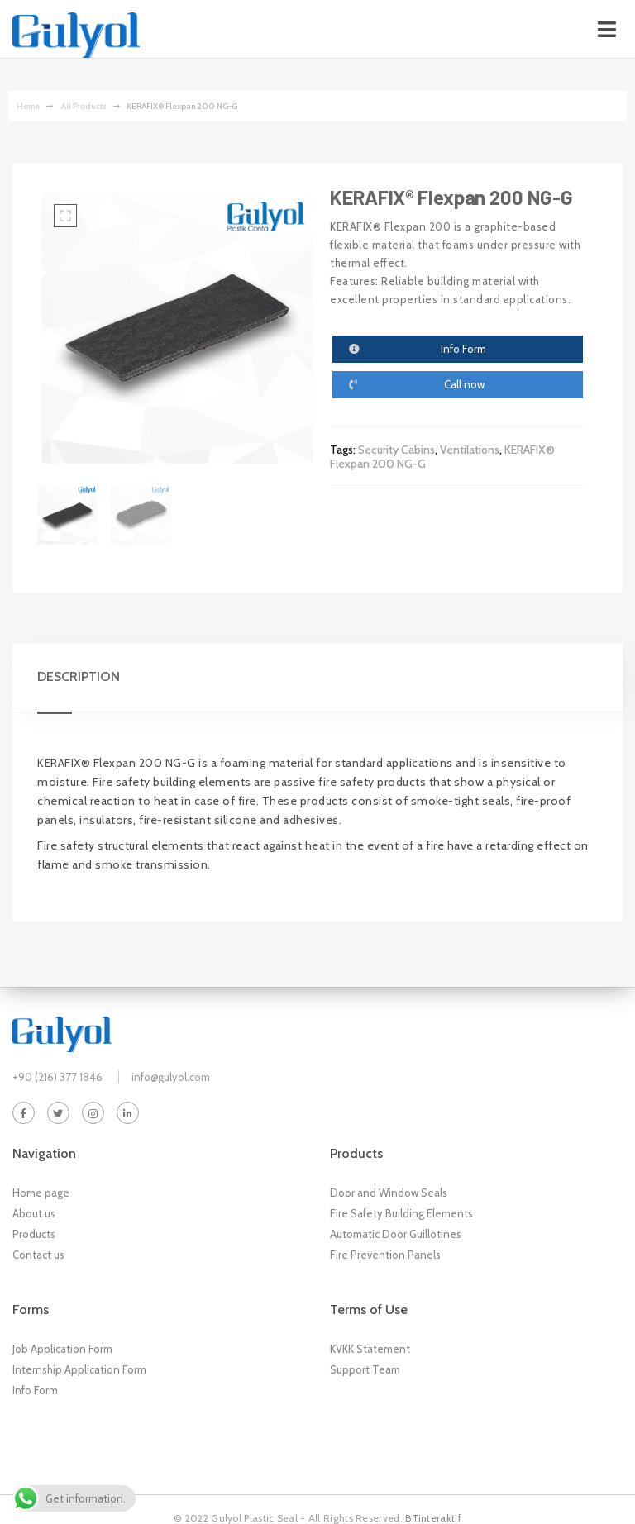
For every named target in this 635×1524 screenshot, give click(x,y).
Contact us (38, 1254)
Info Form (35, 1390)
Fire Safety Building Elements (401, 1213)
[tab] (86, 677)
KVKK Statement (370, 1348)
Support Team (365, 1369)
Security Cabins (396, 449)
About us (33, 1213)
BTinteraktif (433, 1518)
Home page (40, 1192)
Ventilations (469, 449)
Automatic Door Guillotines (395, 1234)
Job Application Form (62, 1348)
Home (28, 106)
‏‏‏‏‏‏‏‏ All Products (83, 106)
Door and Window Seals (388, 1192)
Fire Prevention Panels (385, 1254)
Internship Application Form (79, 1369)
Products (33, 1234)
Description (78, 676)
